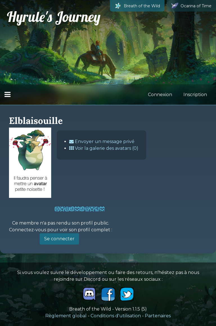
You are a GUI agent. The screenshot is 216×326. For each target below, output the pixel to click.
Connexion (160, 94)
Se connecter (59, 238)
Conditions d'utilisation (116, 315)
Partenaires (158, 315)
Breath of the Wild (137, 5)
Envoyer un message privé (101, 141)
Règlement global (66, 315)
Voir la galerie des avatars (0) (103, 148)
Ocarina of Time (191, 5)
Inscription (195, 94)
